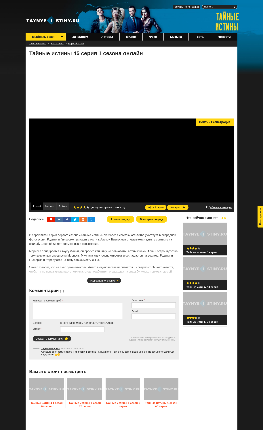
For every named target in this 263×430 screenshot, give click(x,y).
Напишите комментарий (47, 300)
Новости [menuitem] (224, 37)
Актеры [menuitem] (107, 37)
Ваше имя (137, 300)
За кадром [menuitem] (80, 37)
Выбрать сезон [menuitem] (44, 37)
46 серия (175, 207)
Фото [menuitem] (153, 37)
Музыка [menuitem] (176, 37)
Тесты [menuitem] (200, 37)
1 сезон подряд (120, 219)
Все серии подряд (151, 219)
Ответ (36, 328)
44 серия (158, 207)
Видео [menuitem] (131, 37)
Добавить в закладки (220, 207)
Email (135, 311)
